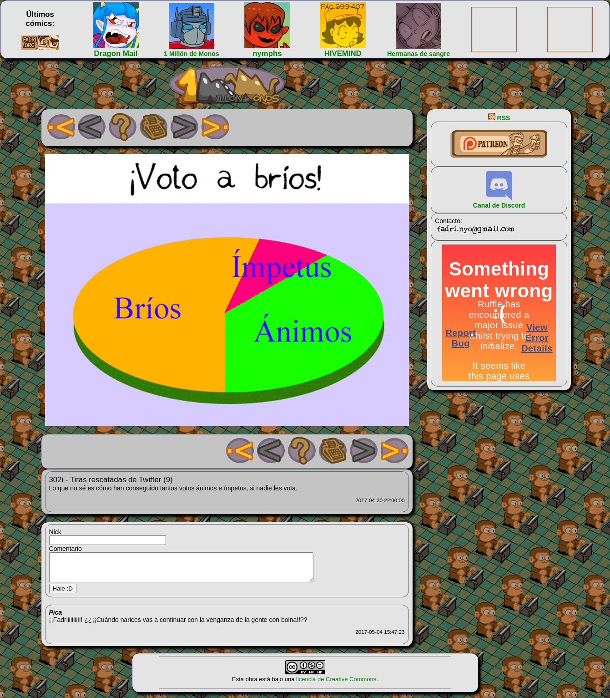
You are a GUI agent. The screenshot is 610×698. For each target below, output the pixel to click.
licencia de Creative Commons (336, 684)
